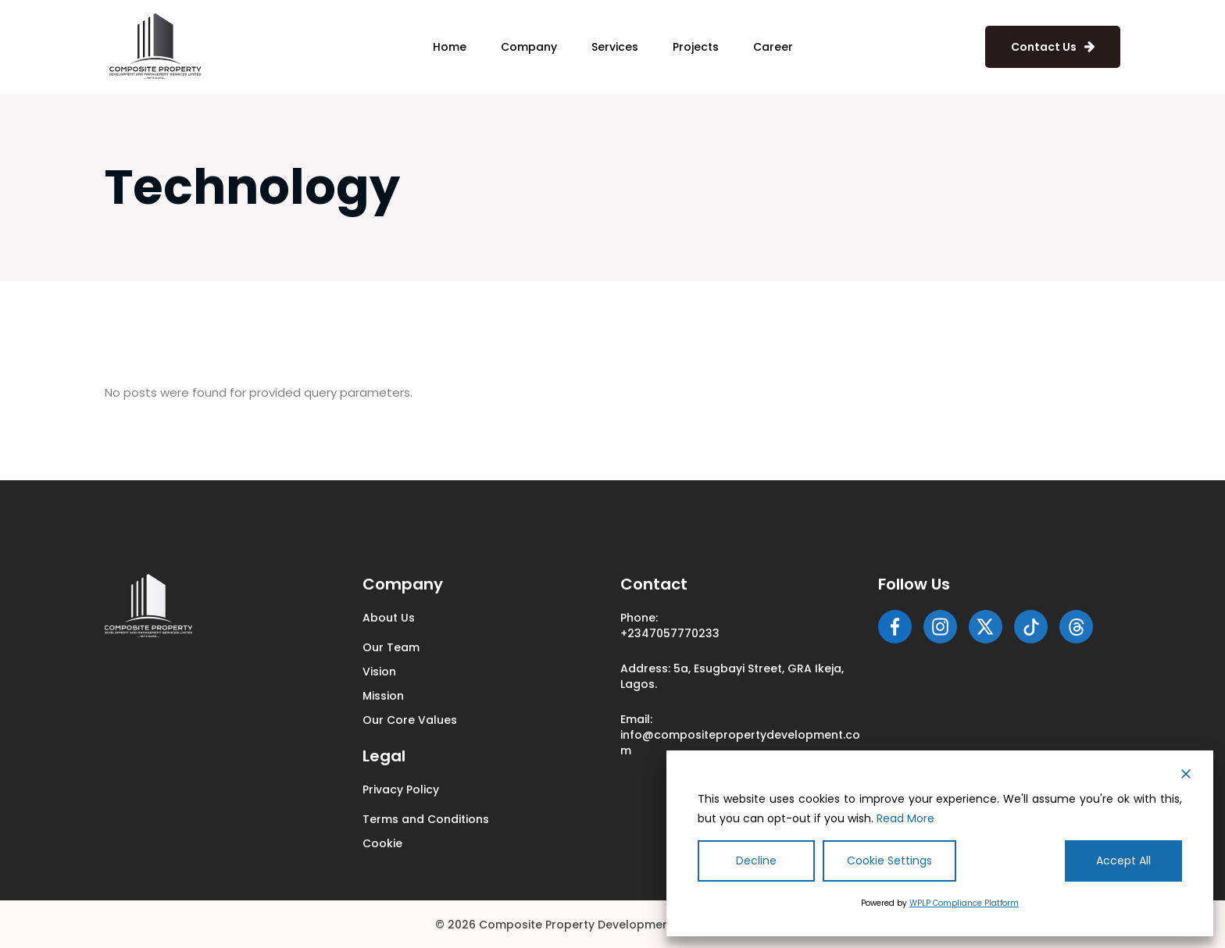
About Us (388, 617)
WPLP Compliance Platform (964, 903)
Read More (905, 818)
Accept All (1123, 860)
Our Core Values (409, 720)
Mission (383, 696)
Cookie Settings (889, 860)
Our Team (391, 647)
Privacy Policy (400, 789)
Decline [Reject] (756, 860)
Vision (379, 671)
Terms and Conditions (425, 819)
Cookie (382, 843)
